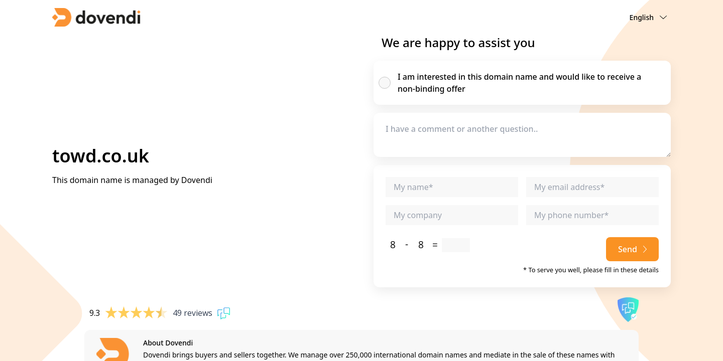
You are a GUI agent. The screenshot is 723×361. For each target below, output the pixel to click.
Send (632, 249)
